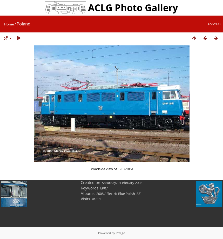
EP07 (104, 188)
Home (9, 24)
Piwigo (120, 233)
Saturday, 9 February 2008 (122, 182)
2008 (100, 193)
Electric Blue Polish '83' (123, 193)
